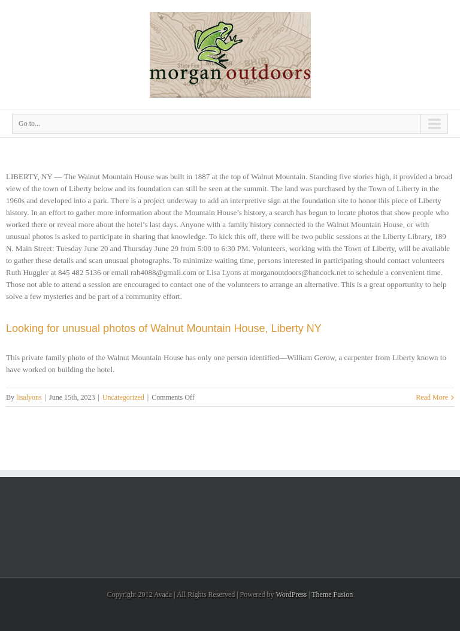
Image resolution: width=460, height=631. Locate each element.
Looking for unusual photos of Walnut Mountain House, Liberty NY (164, 328)
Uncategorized (123, 397)
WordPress (291, 594)
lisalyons (29, 397)
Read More (432, 397)
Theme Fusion (332, 594)
